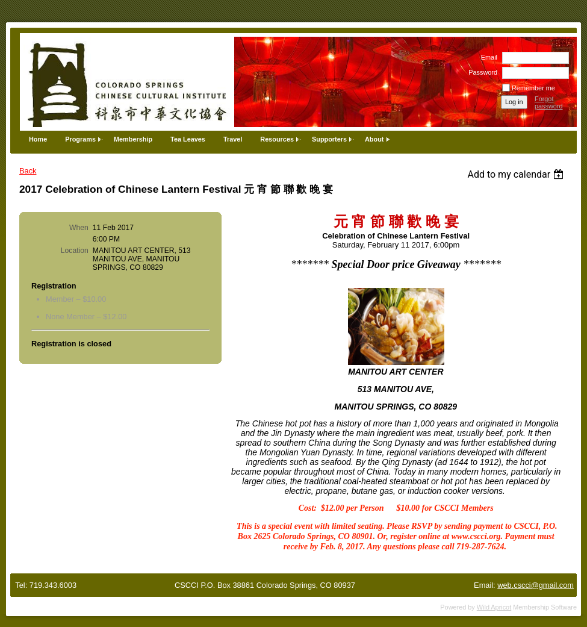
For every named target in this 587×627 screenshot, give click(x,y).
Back (27, 170)
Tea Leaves (187, 139)
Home (38, 139)
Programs (80, 139)
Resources (277, 139)
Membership (133, 139)
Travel (232, 139)
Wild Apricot (494, 607)
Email (487, 57)
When (79, 227)
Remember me (533, 88)
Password (480, 72)
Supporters (329, 139)
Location (75, 250)
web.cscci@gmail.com (535, 585)
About (374, 139)
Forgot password (549, 102)
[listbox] (517, 174)
